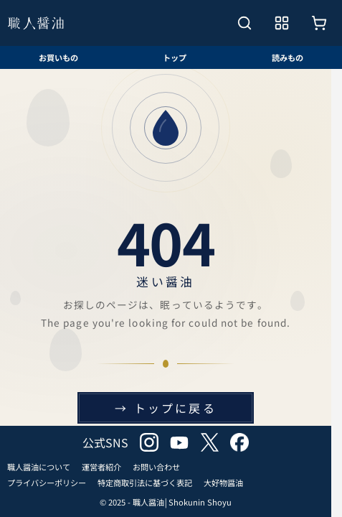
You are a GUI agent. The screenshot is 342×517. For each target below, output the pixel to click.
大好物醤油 (223, 482)
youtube (179, 442)
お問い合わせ (156, 466)
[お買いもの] (319, 23)
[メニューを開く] (282, 23)
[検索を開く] (244, 23)
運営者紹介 (101, 466)
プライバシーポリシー (46, 482)
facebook (239, 442)
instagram (149, 442)
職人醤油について (38, 466)
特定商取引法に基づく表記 (145, 482)
